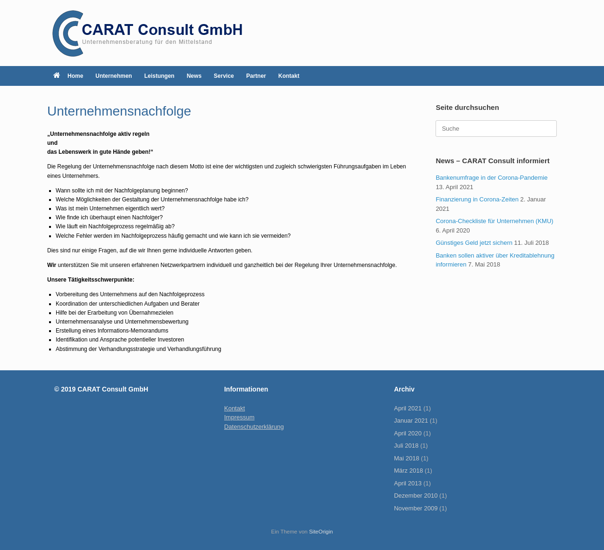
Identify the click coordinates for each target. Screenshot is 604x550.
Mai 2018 (406, 458)
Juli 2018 (406, 445)
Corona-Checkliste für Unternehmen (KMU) (494, 221)
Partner (256, 76)
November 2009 (416, 508)
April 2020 (408, 433)
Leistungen (159, 76)
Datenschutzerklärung (254, 426)
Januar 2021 (411, 420)
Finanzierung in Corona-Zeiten (477, 199)
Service (224, 76)
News (194, 76)
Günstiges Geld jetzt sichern (474, 242)
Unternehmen (113, 76)
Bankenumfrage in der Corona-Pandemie (491, 177)
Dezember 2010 (416, 495)
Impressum (239, 417)
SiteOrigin (321, 531)
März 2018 (408, 470)
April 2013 (408, 483)
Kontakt (289, 76)
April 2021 (408, 408)
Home (68, 76)
